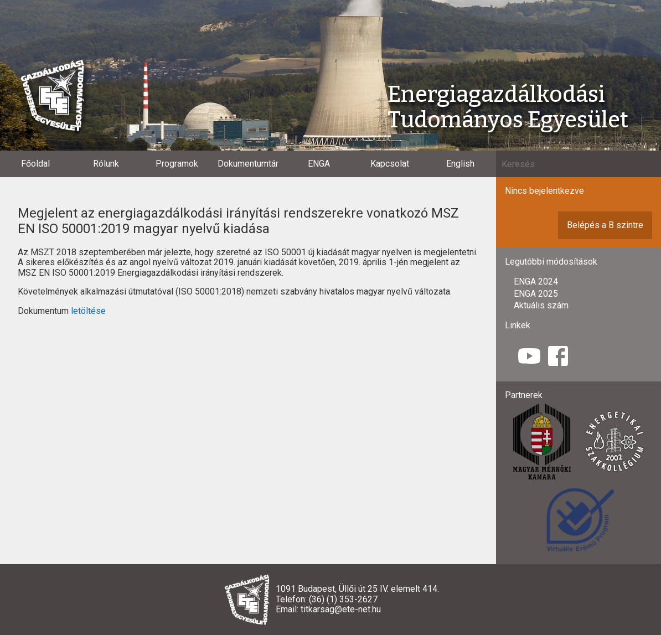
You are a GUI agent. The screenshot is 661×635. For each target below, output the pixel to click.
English (460, 163)
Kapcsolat (389, 163)
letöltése (88, 311)
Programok (177, 163)
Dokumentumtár (248, 163)
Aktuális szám (541, 305)
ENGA (319, 163)
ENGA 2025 (536, 293)
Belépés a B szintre (605, 225)
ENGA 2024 (536, 281)
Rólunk (106, 163)
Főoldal (35, 163)
